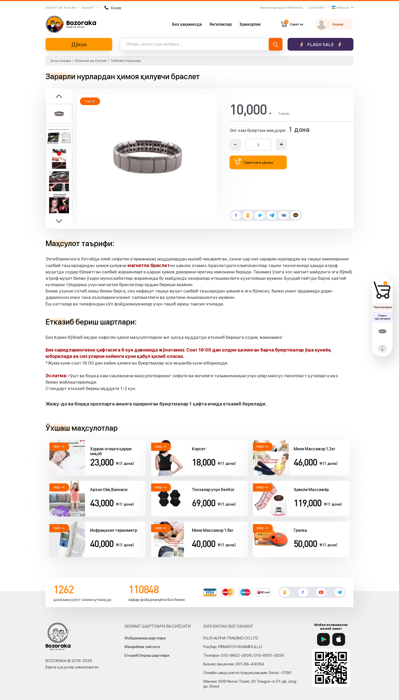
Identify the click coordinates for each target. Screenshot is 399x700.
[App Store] (338, 639)
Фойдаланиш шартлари (145, 638)
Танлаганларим (383, 307)
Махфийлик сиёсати (142, 647)
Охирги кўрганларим (382, 317)
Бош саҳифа (61, 61)
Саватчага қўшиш (253, 161)
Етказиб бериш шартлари (146, 655)
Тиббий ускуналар (125, 61)
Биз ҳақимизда (187, 24)
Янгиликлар (220, 24)
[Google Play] (323, 639)
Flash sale (320, 44)
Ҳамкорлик (250, 24)
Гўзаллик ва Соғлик (91, 61)
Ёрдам (112, 8)
